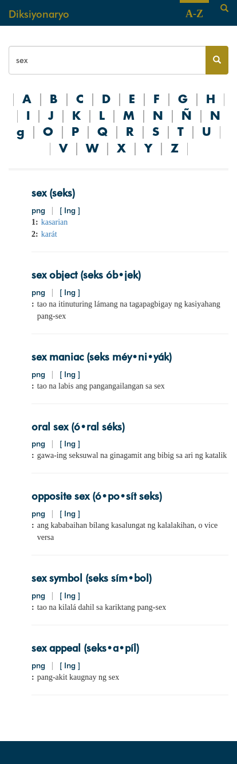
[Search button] (217, 60)
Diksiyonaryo (39, 14)
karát (49, 234)
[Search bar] (107, 60)
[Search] (224, 8)
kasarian (54, 222)
